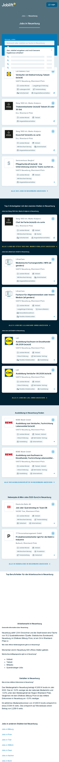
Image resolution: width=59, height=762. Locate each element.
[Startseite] (9, 4)
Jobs (23, 16)
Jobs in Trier (7, 710)
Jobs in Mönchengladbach (12, 747)
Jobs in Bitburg (7, 699)
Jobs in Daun (7, 721)
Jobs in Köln (6, 736)
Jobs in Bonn (7, 731)
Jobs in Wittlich (7, 715)
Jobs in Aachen (8, 726)
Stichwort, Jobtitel (10, 39)
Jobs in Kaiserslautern (10, 742)
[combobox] (29, 43)
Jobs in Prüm (7, 705)
